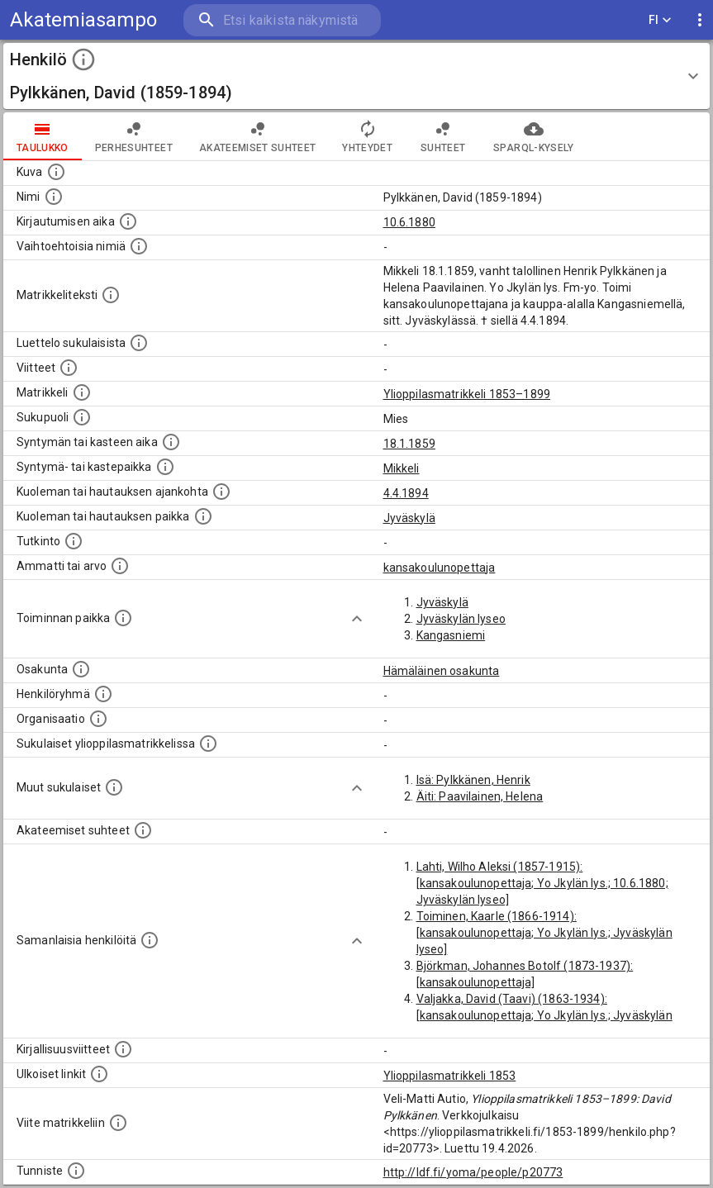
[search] (282, 20)
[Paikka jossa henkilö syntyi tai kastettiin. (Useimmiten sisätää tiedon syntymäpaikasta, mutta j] (165, 467)
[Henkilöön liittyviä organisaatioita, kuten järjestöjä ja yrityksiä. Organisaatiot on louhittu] (98, 719)
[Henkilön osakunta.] (81, 669)
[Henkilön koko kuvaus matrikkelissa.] (110, 295)
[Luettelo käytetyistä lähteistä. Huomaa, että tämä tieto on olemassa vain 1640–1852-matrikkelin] (68, 367)
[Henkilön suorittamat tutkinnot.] (73, 541)
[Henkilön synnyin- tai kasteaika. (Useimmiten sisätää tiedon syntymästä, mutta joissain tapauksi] (171, 442)
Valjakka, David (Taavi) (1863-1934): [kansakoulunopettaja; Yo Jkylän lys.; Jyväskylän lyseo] (544, 1015)
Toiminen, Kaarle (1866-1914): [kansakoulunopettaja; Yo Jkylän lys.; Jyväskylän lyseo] (544, 933)
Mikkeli (401, 468)
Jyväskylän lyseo (461, 618)
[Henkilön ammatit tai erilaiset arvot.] (120, 566)
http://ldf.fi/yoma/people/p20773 (473, 1172)
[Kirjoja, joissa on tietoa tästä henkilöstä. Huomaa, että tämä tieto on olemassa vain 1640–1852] (123, 1049)
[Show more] (357, 619)
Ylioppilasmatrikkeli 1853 (449, 1075)
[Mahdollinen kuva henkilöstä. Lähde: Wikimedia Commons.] (56, 172)
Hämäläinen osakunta (441, 670)
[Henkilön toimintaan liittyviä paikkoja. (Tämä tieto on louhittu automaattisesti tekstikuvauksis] (123, 618)
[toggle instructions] (83, 59)
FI (660, 20)
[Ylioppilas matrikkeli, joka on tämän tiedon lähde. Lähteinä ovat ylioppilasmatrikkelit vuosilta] (82, 392)
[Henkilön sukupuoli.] (82, 417)
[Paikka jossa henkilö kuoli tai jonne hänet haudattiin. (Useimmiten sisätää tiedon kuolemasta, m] (203, 516)
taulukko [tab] (42, 136)
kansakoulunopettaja (439, 567)
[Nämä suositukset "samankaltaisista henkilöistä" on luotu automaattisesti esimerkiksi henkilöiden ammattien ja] (149, 940)
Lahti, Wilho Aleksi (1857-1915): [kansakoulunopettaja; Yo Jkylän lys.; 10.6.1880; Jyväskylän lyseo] (542, 883)
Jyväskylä (409, 518)
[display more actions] (700, 20)
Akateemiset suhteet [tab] (258, 136)
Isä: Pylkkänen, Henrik (473, 779)
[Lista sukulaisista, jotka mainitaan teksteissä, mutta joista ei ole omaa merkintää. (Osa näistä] (114, 787)
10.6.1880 (409, 222)
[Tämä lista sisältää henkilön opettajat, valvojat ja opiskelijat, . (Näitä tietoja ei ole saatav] (143, 830)
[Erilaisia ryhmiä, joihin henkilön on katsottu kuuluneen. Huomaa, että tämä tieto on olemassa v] (103, 694)
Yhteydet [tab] (367, 136)
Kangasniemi (451, 635)
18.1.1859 (409, 443)
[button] (356, 76)
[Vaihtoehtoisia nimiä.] (139, 246)
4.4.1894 (406, 493)
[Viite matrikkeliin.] (118, 1123)
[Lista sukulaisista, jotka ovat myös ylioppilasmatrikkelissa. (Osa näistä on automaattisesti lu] (208, 743)
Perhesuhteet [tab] (134, 136)
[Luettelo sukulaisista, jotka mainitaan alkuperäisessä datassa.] (139, 343)
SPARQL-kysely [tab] (533, 136)
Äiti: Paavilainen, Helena (480, 796)
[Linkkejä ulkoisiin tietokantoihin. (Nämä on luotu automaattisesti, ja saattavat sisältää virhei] (99, 1074)
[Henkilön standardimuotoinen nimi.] (53, 196)
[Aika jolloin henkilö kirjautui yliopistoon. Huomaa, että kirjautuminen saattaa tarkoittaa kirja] (128, 221)
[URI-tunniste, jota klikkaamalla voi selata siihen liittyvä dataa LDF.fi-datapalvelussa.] (76, 1170)
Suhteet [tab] (443, 136)
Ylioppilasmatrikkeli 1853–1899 (467, 394)
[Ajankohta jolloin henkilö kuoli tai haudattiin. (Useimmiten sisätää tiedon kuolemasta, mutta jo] (221, 491)
